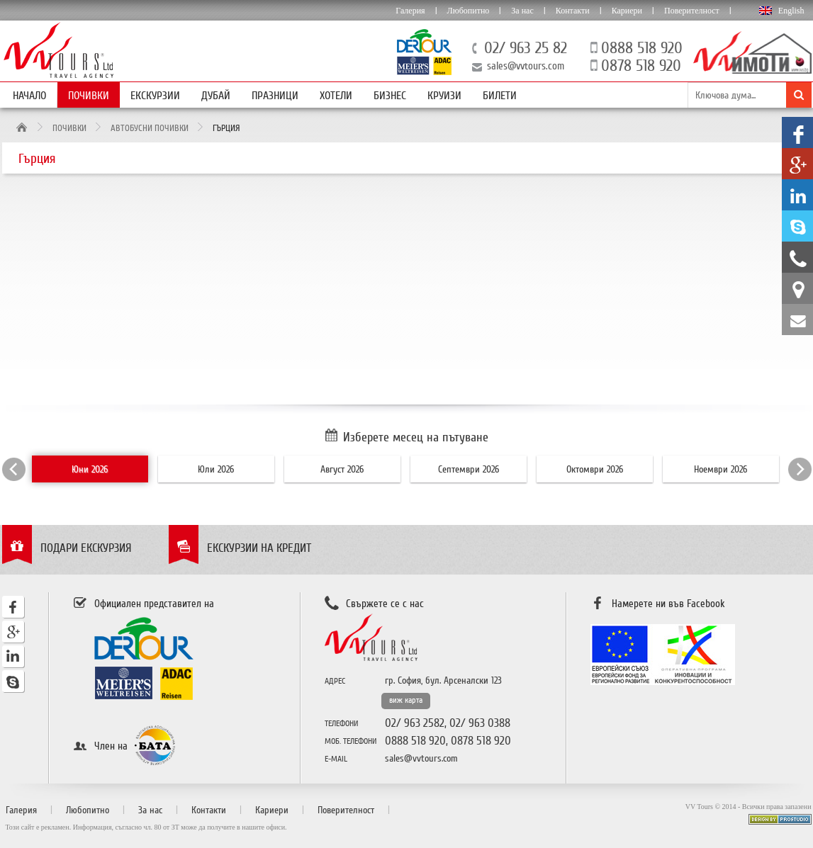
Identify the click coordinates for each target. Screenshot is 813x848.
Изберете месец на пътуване (415, 437)
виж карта (405, 700)
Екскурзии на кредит (259, 548)
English (791, 11)
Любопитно (468, 11)
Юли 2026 (216, 469)
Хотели (336, 96)
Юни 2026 (90, 469)
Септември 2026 (468, 469)
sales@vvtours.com (525, 66)
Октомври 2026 (594, 469)
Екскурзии (155, 96)
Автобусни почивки (150, 128)
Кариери (627, 11)
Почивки (88, 96)
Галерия (410, 11)
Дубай (215, 96)
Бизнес (390, 96)
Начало (29, 96)
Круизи (444, 96)
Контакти (573, 11)
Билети (500, 96)
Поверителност (691, 11)
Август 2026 (342, 469)
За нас (522, 11)
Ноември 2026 (720, 469)
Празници (275, 96)
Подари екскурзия (86, 548)
